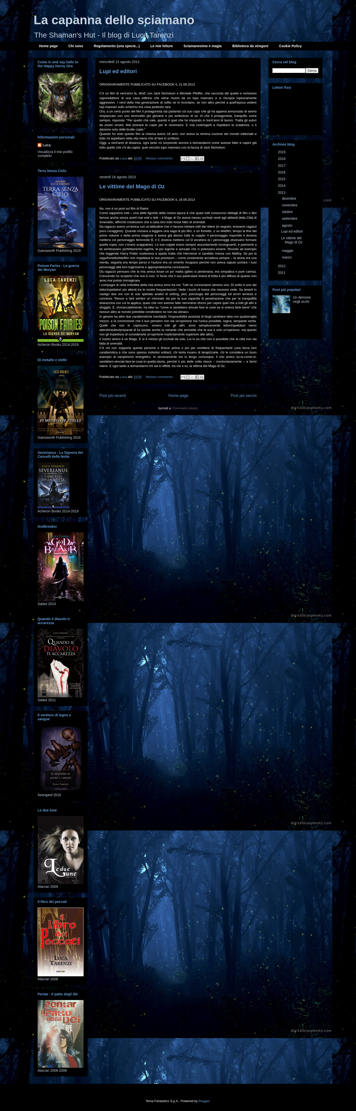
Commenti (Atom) (185, 408)
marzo (287, 257)
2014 (282, 186)
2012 (282, 266)
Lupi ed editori (118, 71)
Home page (48, 46)
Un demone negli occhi (302, 299)
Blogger (204, 1101)
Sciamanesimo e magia (202, 46)
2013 (282, 193)
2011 (282, 273)
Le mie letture (161, 46)
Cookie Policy (290, 46)
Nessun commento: (160, 158)
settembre (290, 218)
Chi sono (75, 46)
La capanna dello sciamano (114, 20)
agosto (287, 225)
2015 (282, 179)
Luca (47, 145)
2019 (282, 152)
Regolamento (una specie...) (117, 46)
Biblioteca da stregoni (250, 46)
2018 (282, 159)
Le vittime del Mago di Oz (132, 186)
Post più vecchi (244, 395)
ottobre (287, 212)
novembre (290, 205)
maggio (288, 251)
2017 (282, 166)
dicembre (289, 198)
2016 (282, 172)
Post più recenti (112, 395)
